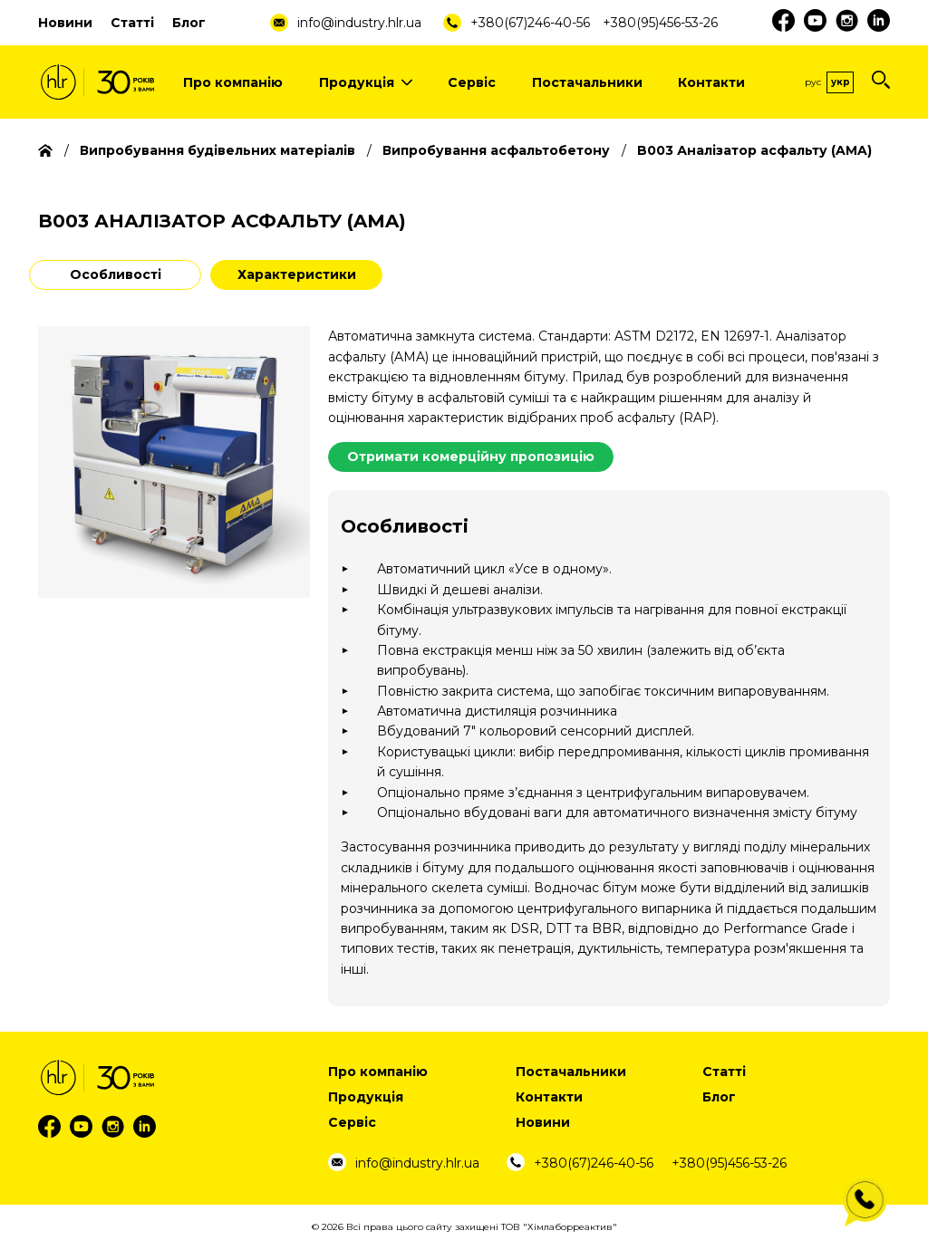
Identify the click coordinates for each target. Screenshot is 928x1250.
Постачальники (587, 82)
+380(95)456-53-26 (660, 22)
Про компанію (233, 82)
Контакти (711, 82)
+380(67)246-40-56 (530, 22)
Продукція (365, 82)
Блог (189, 22)
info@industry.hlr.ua (359, 22)
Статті (132, 22)
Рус (813, 82)
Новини (65, 22)
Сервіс (472, 82)
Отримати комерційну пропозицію (470, 456)
